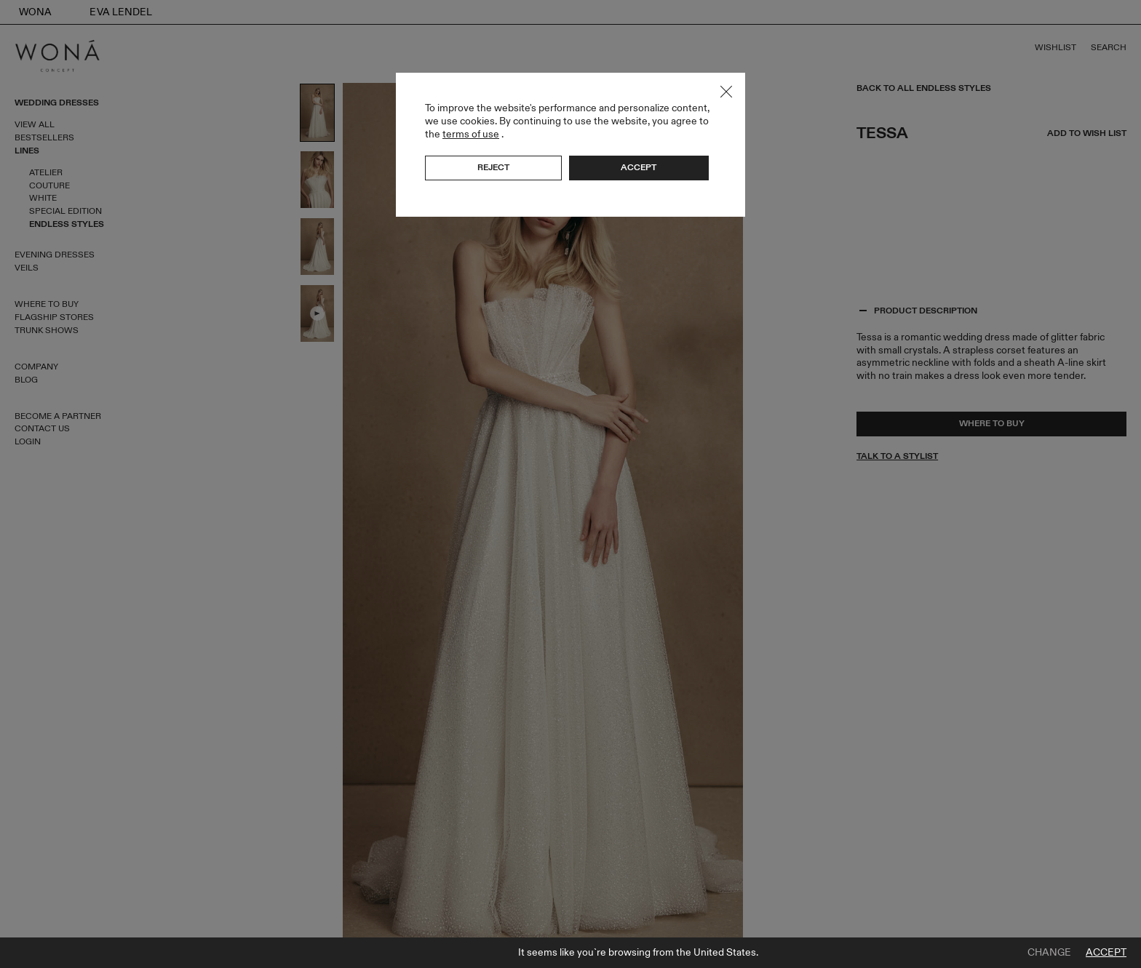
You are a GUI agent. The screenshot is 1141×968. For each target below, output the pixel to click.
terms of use (470, 134)
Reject (493, 167)
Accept (1106, 952)
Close (726, 91)
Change (1049, 952)
